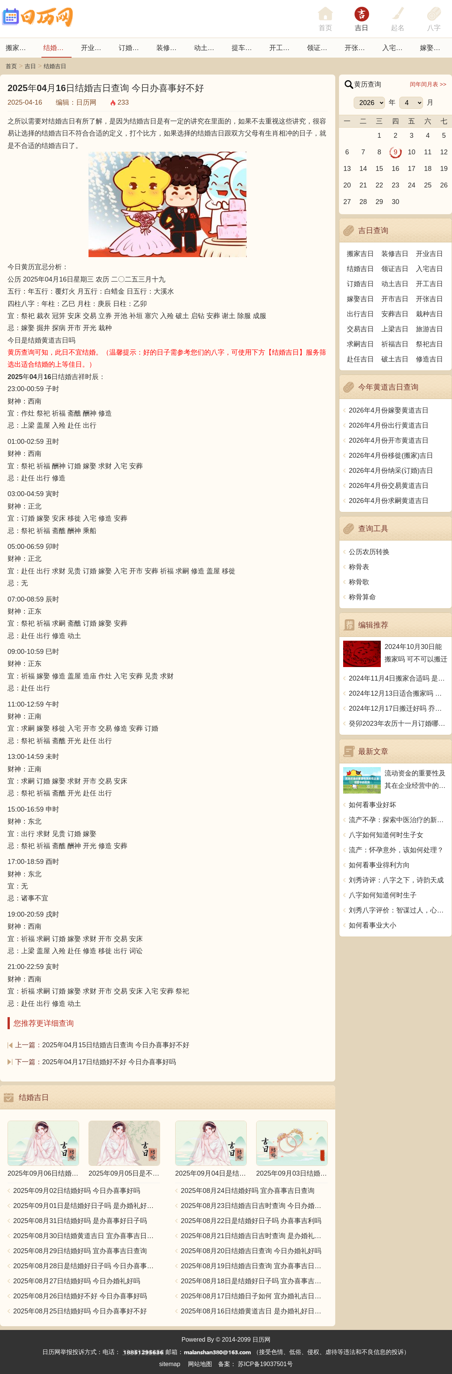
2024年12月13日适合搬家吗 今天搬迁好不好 (398, 693)
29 (379, 202)
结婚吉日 (56, 48)
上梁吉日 (395, 329)
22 (379, 185)
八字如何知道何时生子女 (386, 835)
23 (395, 185)
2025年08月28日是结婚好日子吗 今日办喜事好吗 (86, 1266)
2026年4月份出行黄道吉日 (389, 425)
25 (428, 185)
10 (411, 152)
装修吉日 (169, 48)
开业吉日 (94, 48)
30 (395, 202)
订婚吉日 (132, 48)
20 (347, 185)
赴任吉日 (360, 359)
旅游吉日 (429, 329)
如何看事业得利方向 (379, 865)
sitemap (169, 1364)
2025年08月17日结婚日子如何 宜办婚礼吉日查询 (254, 1296)
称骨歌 (359, 582)
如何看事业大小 (372, 925)
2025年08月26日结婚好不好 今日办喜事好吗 (80, 1296)
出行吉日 (360, 314)
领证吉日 (320, 48)
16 (395, 168)
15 (379, 168)
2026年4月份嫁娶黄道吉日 (389, 410)
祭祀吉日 (429, 344)
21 (363, 185)
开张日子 (358, 48)
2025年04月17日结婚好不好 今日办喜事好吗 (109, 1062)
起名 (398, 28)
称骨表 (359, 567)
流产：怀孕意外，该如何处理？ (396, 850)
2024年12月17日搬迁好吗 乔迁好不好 (398, 708)
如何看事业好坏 (372, 805)
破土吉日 (395, 359)
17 (411, 168)
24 (411, 185)
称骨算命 (362, 597)
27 (347, 202)
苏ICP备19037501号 (265, 1364)
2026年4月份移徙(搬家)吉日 (391, 455)
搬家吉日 (19, 48)
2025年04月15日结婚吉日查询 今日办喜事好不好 (115, 1045)
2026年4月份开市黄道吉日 (389, 440)
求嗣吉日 (360, 344)
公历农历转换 (369, 552)
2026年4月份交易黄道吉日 (389, 485)
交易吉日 (360, 329)
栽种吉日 (429, 314)
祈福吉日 (395, 344)
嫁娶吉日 (433, 48)
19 (444, 168)
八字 (434, 28)
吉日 (361, 28)
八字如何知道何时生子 (383, 895)
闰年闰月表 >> (428, 84)
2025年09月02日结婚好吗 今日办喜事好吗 (76, 1190)
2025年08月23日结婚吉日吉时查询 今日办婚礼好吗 (254, 1205)
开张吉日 (429, 299)
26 (444, 185)
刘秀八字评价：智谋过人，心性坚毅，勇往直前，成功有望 (398, 910)
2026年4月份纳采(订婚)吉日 (391, 470)
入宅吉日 (395, 48)
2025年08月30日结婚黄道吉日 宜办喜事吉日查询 (86, 1236)
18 (428, 168)
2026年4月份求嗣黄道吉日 (389, 500)
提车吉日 (245, 48)
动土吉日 (207, 48)
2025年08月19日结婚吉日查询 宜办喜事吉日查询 (254, 1266)
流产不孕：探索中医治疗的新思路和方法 (398, 820)
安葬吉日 (395, 314)
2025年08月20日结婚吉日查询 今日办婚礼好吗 (251, 1251)
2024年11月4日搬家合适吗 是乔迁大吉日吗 (398, 678)
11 (428, 152)
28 (363, 202)
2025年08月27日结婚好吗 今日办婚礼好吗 (76, 1281)
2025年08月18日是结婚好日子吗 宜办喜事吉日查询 (254, 1281)
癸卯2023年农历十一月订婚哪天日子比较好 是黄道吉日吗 (398, 723)
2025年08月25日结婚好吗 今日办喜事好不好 (80, 1311)
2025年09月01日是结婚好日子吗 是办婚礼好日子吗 (86, 1205)
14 (363, 168)
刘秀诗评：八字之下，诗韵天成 (396, 880)
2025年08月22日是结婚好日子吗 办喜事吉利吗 (251, 1221)
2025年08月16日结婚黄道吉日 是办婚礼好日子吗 (254, 1311)
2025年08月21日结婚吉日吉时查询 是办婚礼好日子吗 (254, 1236)
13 (347, 168)
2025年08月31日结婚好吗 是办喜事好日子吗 (80, 1221)
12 (444, 152)
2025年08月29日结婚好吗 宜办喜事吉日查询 (80, 1251)
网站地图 (200, 1364)
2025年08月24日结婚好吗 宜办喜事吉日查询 (248, 1190)
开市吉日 (395, 299)
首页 (11, 66)
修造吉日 (429, 359)
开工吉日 (282, 48)
